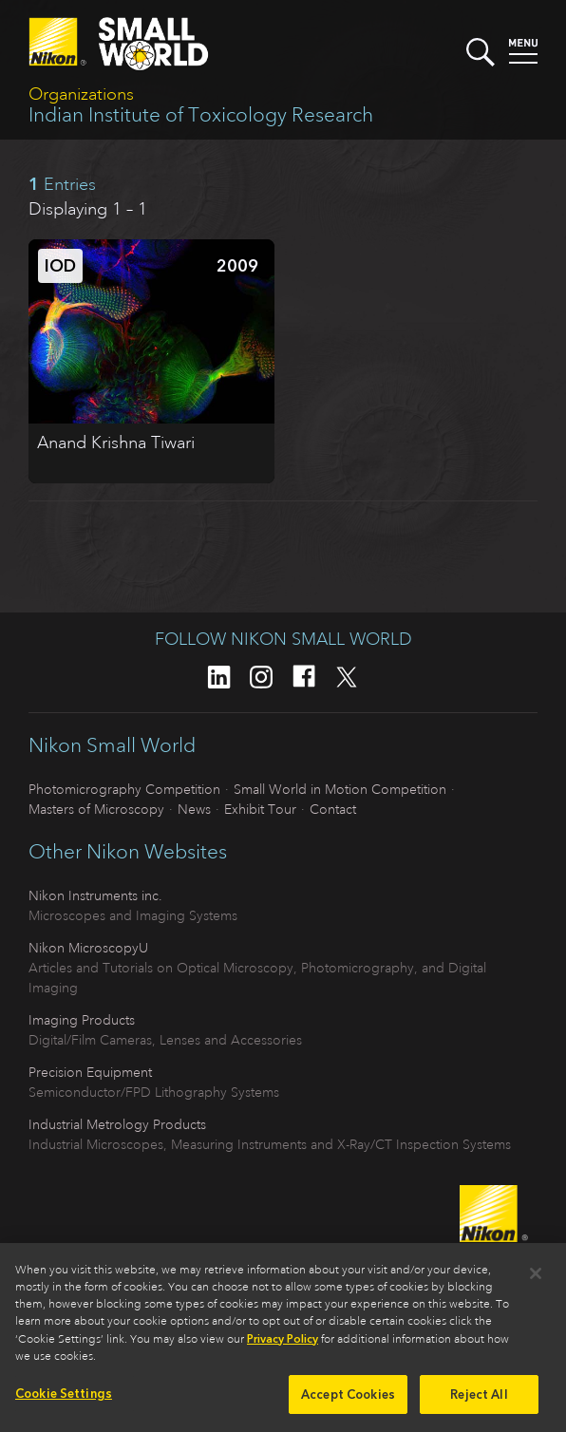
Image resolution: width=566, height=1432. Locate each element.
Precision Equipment (90, 1072)
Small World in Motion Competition (340, 789)
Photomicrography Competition (124, 789)
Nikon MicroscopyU (88, 947)
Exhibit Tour (260, 809)
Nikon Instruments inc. (95, 895)
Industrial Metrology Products (117, 1124)
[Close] (536, 1280)
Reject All (478, 1401)
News (194, 809)
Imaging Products (81, 1019)
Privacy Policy (282, 1345)
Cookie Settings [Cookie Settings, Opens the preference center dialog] (63, 1400)
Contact (333, 809)
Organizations (81, 94)
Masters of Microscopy (96, 809)
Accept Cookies (348, 1401)
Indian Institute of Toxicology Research (200, 115)
